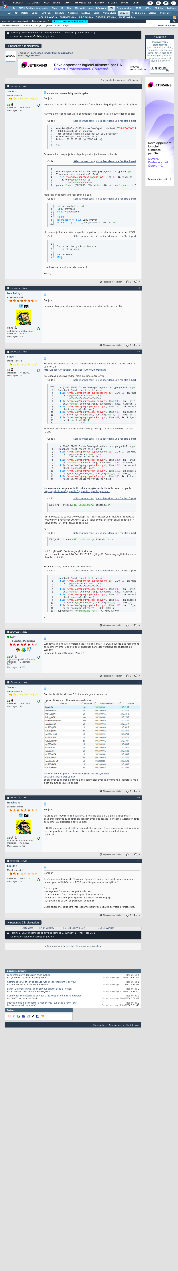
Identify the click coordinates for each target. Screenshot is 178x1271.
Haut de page (132, 1025)
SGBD (139, 8)
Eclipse (35, 13)
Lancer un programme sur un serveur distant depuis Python (39, 989)
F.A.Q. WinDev (86, 17)
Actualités (27, 928)
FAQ (46, 2)
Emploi (99, 2)
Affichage (132, 80)
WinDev (124, 13)
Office (148, 8)
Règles (66, 25)
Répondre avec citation (111, 282)
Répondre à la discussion (23, 45)
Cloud (54, 8)
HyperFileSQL (85, 32)
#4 (138, 631)
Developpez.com (117, 1025)
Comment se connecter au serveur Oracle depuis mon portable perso (44, 995)
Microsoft (80, 8)
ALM (69, 8)
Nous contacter (100, 1025)
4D (16, 13)
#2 (138, 288)
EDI (111, 8)
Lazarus (152, 13)
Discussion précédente (60, 946)
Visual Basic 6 (138, 13)
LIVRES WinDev (127, 17)
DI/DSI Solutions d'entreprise (33, 8)
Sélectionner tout (83, 121)
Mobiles (159, 8)
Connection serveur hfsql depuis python (52, 52)
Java (90, 8)
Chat (67, 2)
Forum (14, 32)
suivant (79, 815)
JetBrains (47, 13)
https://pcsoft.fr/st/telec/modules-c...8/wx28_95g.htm (75, 369)
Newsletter (83, 2)
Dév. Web (101, 8)
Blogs (56, 2)
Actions (26, 25)
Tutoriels (33, 2)
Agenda (48, 25)
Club (135, 2)
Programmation (124, 8)
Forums (18, 2)
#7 (138, 860)
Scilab (97, 13)
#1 (138, 86)
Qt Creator (165, 13)
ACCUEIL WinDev (48, 17)
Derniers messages (11, 25)
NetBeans (73, 13)
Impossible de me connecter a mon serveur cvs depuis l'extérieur (42, 1003)
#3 (138, 351)
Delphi (24, 13)
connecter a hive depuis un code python (29, 975)
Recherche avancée (166, 25)
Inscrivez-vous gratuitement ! (70, 21)
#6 (138, 797)
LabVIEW (59, 13)
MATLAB (85, 13)
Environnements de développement (41, 32)
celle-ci (75, 828)
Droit (124, 2)
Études (112, 2)
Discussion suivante (87, 946)
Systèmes (171, 8)
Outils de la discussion (112, 80)
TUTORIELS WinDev (106, 17)
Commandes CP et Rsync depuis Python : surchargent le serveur (41, 982)
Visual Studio (109, 13)
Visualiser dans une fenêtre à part (116, 121)
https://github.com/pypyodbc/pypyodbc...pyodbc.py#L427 (77, 491)
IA (62, 8)
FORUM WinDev (68, 17)
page (71, 653)
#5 (138, 682)
